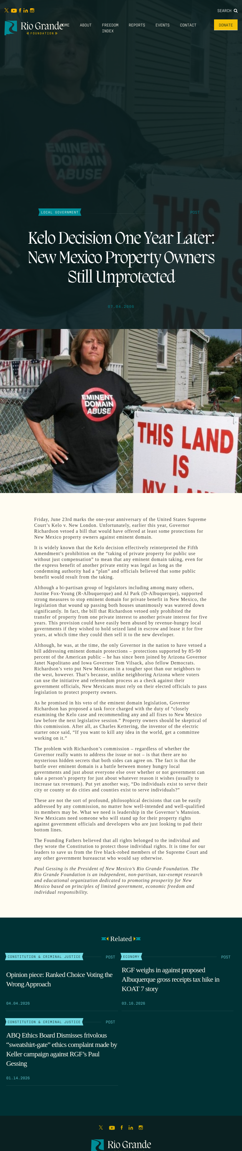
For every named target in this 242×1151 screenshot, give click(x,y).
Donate (226, 24)
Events (162, 24)
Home (64, 24)
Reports (137, 24)
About (86, 24)
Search (227, 10)
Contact (188, 24)
